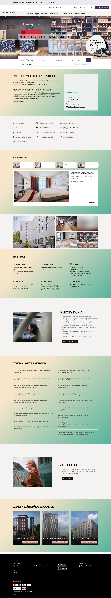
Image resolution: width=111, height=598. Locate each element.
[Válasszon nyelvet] (84, 7)
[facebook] (36, 565)
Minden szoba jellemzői (77, 181)
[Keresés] (88, 60)
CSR (14, 570)
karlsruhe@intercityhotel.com (76, 107)
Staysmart (15, 565)
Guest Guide (67, 478)
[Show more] (15, 218)
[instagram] (40, 565)
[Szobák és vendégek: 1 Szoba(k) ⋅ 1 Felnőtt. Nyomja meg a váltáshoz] (74, 60)
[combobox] (30, 60)
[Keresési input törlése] (39, 60)
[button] (34, 232)
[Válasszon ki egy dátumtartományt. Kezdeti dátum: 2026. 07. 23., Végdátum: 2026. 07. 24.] (52, 60)
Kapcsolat (15, 572)
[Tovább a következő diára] (98, 165)
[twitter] (45, 565)
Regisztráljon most (70, 341)
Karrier (14, 568)
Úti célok (15, 574)
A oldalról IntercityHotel (18, 563)
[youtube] (36, 569)
